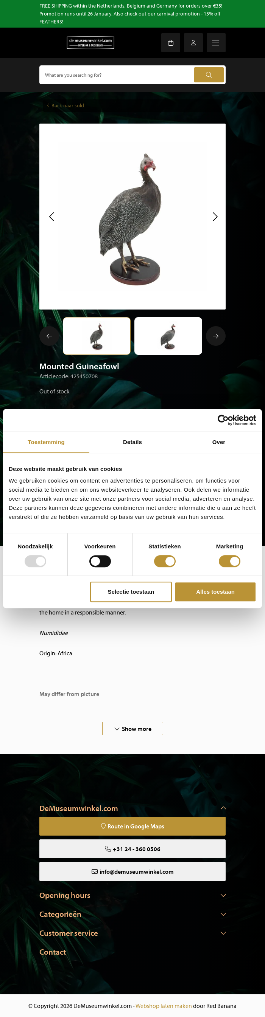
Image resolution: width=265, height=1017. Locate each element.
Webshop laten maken (164, 1005)
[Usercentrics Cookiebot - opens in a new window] (223, 420)
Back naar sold (67, 105)
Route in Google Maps (136, 826)
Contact (52, 952)
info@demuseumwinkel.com (137, 871)
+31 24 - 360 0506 (137, 849)
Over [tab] (219, 442)
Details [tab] (132, 442)
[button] (51, 216)
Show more (136, 728)
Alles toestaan (215, 591)
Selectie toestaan (131, 591)
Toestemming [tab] (46, 442)
